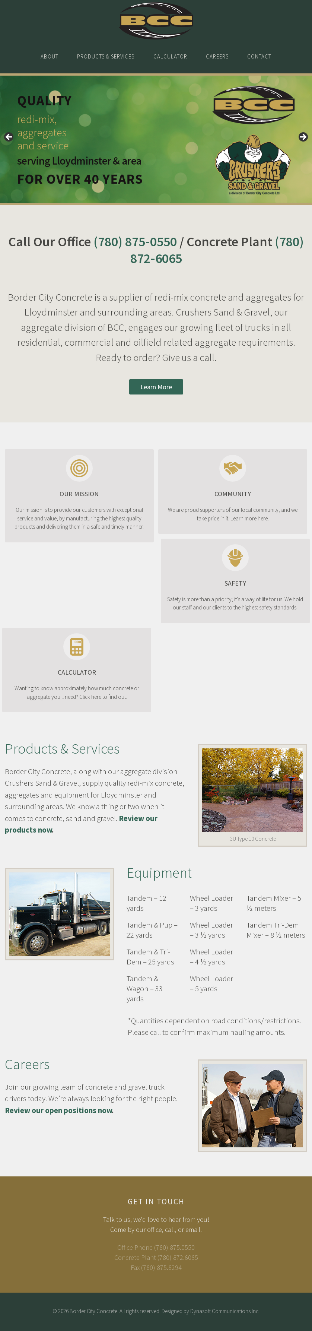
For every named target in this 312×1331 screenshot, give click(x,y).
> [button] (302, 138)
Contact (262, 56)
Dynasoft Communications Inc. (225, 1312)
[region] (156, 140)
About (47, 56)
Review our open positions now (58, 1111)
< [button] (9, 138)
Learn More (156, 388)
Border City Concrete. (94, 1312)
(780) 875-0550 (135, 242)
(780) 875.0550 (174, 1248)
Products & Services (104, 56)
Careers (218, 56)
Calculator (170, 56)
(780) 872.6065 (177, 1258)
